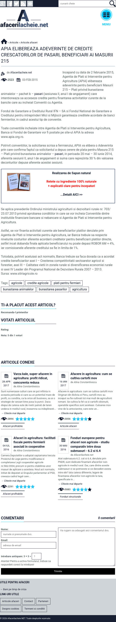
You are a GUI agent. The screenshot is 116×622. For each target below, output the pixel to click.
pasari (38, 94)
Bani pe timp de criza (14, 589)
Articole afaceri (68, 426)
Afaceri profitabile (13, 426)
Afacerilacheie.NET (4, 40)
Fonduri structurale (70, 496)
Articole (14, 42)
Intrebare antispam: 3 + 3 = (16, 556)
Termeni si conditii (34, 608)
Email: (4, 540)
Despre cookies (10, 608)
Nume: (4, 529)
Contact (28, 601)
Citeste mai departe (14, 413)
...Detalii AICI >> (71, 194)
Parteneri (43, 601)
